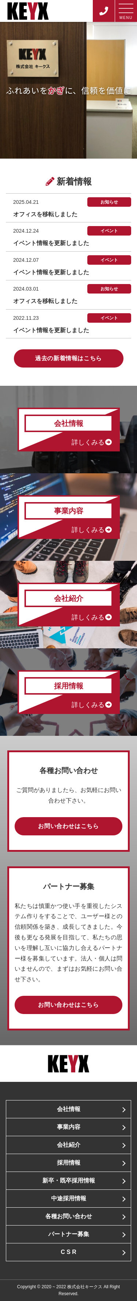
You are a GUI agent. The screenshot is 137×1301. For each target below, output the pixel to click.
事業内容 (68, 1127)
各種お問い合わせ (68, 1216)
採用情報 (68, 1163)
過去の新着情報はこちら (68, 358)
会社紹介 (68, 1145)
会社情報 (68, 1109)
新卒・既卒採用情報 (68, 1180)
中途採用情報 (68, 1198)
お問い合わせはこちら (68, 826)
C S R (68, 1252)
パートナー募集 (68, 1234)
